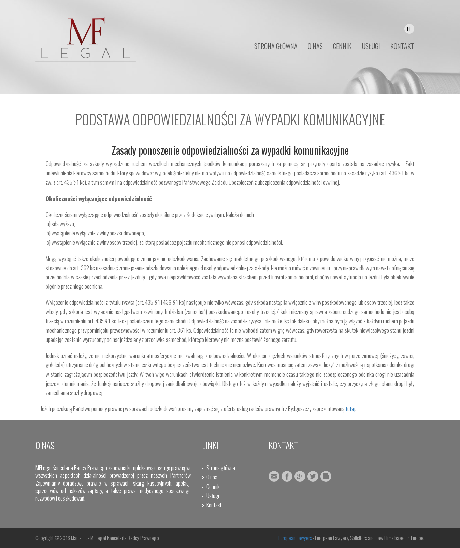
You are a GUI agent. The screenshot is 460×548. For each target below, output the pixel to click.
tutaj (350, 408)
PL (409, 28)
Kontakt (213, 505)
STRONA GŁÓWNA (276, 46)
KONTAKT (402, 46)
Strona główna (220, 468)
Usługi (212, 496)
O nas (211, 477)
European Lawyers (295, 538)
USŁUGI (371, 46)
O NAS (315, 46)
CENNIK (342, 46)
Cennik (212, 486)
